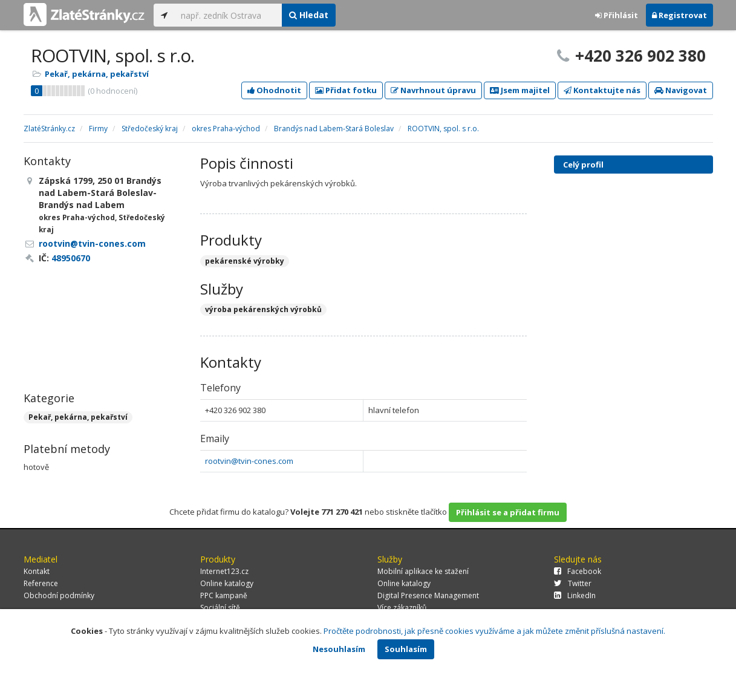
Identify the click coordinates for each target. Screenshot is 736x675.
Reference (41, 583)
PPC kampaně (223, 595)
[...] (228, 15)
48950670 (70, 258)
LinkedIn (575, 595)
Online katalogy (226, 583)
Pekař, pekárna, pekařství (97, 73)
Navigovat (680, 90)
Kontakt (37, 571)
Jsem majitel (520, 90)
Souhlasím (406, 649)
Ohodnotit (274, 90)
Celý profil (583, 164)
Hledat (308, 15)
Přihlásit (616, 15)
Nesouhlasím (339, 649)
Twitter (572, 583)
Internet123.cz (224, 571)
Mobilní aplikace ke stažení (423, 571)
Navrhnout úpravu (433, 90)
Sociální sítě (220, 607)
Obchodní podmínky (59, 595)
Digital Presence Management (428, 595)
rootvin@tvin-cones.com (249, 460)
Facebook (577, 571)
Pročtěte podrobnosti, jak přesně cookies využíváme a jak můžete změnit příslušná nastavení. (494, 630)
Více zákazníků (401, 607)
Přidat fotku (346, 90)
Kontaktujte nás (602, 90)
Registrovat (679, 15)
